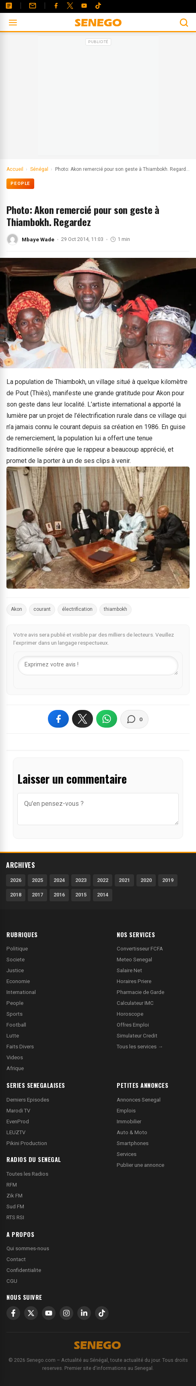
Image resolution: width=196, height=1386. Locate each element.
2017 (37, 895)
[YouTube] (84, 5)
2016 (59, 895)
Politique (17, 949)
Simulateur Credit (137, 1036)
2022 (102, 880)
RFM (11, 1185)
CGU (11, 1281)
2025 (37, 880)
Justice (15, 970)
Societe (15, 960)
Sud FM (15, 1206)
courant (42, 609)
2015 (81, 895)
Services (126, 1154)
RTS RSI (15, 1217)
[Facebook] (56, 5)
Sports (14, 1014)
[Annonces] (9, 6)
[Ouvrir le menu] (13, 22)
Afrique (15, 1068)
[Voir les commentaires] (134, 719)
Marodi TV (18, 1111)
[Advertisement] (98, 98)
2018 (15, 895)
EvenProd (17, 1121)
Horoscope (130, 1014)
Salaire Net (129, 970)
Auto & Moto (132, 1132)
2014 (102, 895)
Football (16, 1025)
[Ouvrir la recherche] (184, 22)
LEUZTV (15, 1132)
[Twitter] (70, 5)
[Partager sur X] (82, 719)
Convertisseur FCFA (140, 949)
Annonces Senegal (139, 1100)
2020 (146, 880)
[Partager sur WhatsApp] (106, 719)
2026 (15, 880)
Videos (14, 1057)
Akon (16, 609)
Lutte (12, 1036)
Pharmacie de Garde (140, 992)
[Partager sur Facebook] (58, 719)
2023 (81, 880)
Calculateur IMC (135, 1003)
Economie (18, 981)
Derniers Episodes (27, 1100)
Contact (16, 1259)
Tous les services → (140, 1047)
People (20, 183)
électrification (77, 609)
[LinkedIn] (84, 1313)
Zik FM (14, 1196)
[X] (31, 1313)
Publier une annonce (140, 1165)
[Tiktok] (98, 5)
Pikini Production (26, 1143)
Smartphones (133, 1143)
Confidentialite (23, 1270)
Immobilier (129, 1121)
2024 (59, 880)
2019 (167, 880)
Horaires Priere (134, 981)
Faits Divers (20, 1047)
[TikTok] (102, 1313)
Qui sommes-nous (27, 1248)
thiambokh (115, 609)
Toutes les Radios (27, 1174)
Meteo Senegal (134, 960)
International (21, 992)
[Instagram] (66, 1313)
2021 (124, 880)
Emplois (126, 1111)
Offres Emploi (133, 1025)
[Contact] (33, 6)
